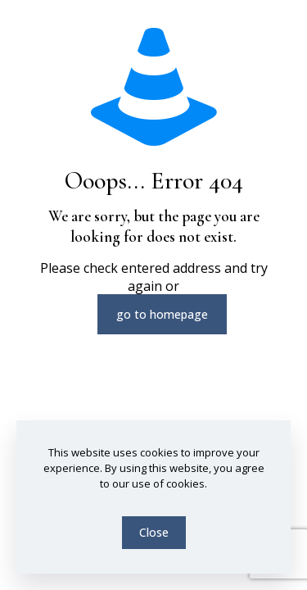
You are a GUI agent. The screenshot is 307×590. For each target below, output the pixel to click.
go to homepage (162, 314)
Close (154, 532)
